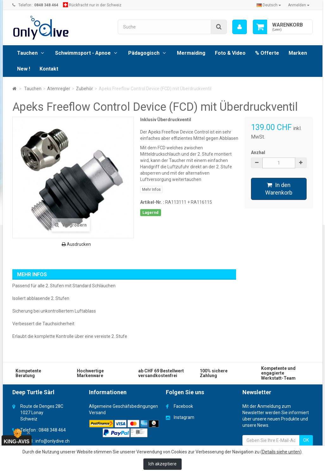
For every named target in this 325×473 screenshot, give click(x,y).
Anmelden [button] (298, 5)
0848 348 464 (52, 430)
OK (306, 440)
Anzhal (258, 152)
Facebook (183, 406)
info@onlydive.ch (52, 441)
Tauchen (27, 53)
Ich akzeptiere (162, 463)
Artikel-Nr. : (152, 202)
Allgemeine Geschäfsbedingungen (123, 406)
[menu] (239, 27)
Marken (298, 53)
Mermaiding (191, 53)
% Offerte (267, 53)
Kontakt (49, 69)
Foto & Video (230, 53)
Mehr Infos (151, 189)
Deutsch (269, 5)
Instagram (184, 417)
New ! (23, 69)
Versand (97, 412)
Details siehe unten (281, 451)
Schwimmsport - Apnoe (83, 53)
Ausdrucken (76, 244)
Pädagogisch (143, 53)
